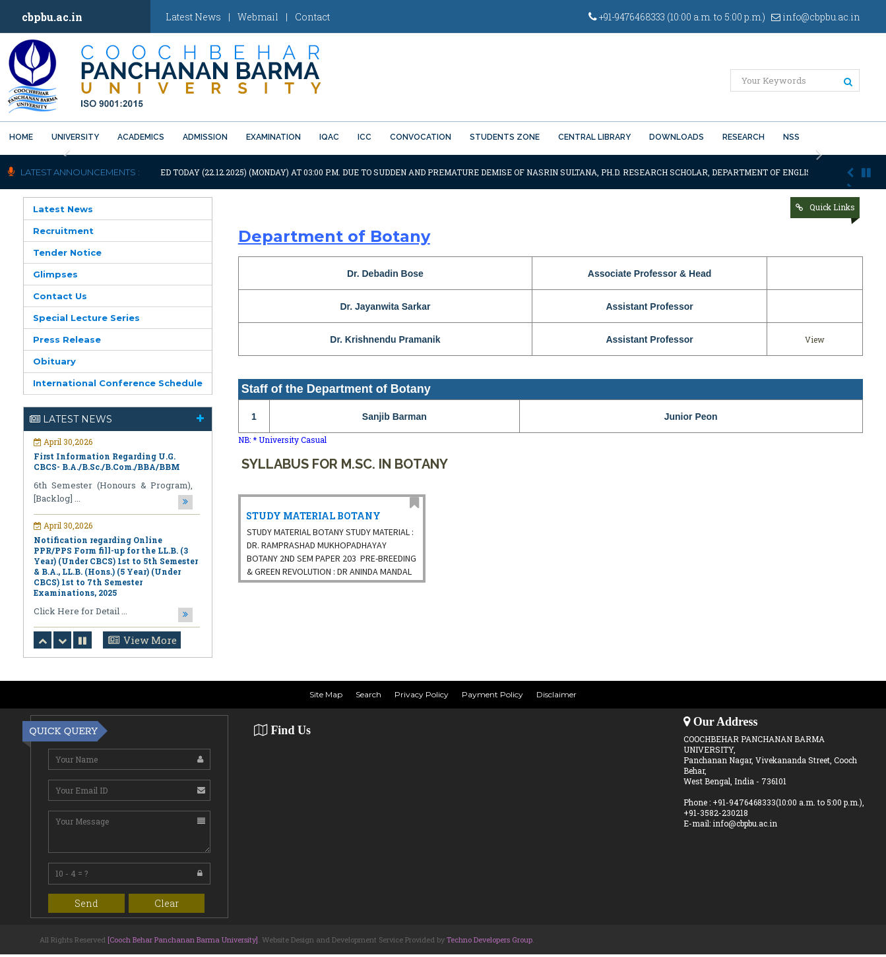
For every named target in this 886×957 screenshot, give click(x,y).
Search (368, 694)
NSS (791, 137)
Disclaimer (556, 694)
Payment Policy (492, 694)
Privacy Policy (422, 694)
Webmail (257, 17)
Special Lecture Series (86, 317)
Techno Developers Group (489, 939)
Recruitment (63, 230)
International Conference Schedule (118, 383)
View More (150, 640)
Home (21, 137)
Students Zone (505, 137)
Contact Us (60, 296)
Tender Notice (67, 252)
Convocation (420, 137)
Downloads (676, 137)
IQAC (329, 137)
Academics (140, 137)
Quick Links (832, 207)
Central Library (594, 137)
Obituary (54, 361)
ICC (364, 137)
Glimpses (55, 274)
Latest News (193, 17)
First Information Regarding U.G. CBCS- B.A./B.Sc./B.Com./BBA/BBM (107, 461)
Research (743, 137)
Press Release (67, 339)
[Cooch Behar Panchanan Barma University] (183, 939)
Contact (312, 17)
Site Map (325, 694)
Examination (273, 137)
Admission (205, 137)
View (815, 339)
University (75, 137)
